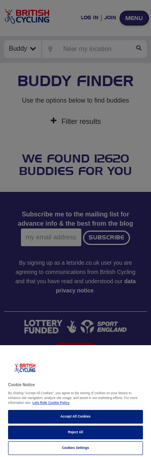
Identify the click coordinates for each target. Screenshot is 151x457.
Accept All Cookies (75, 416)
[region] (75, 401)
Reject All (75, 432)
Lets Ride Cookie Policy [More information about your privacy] (51, 403)
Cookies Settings (75, 448)
